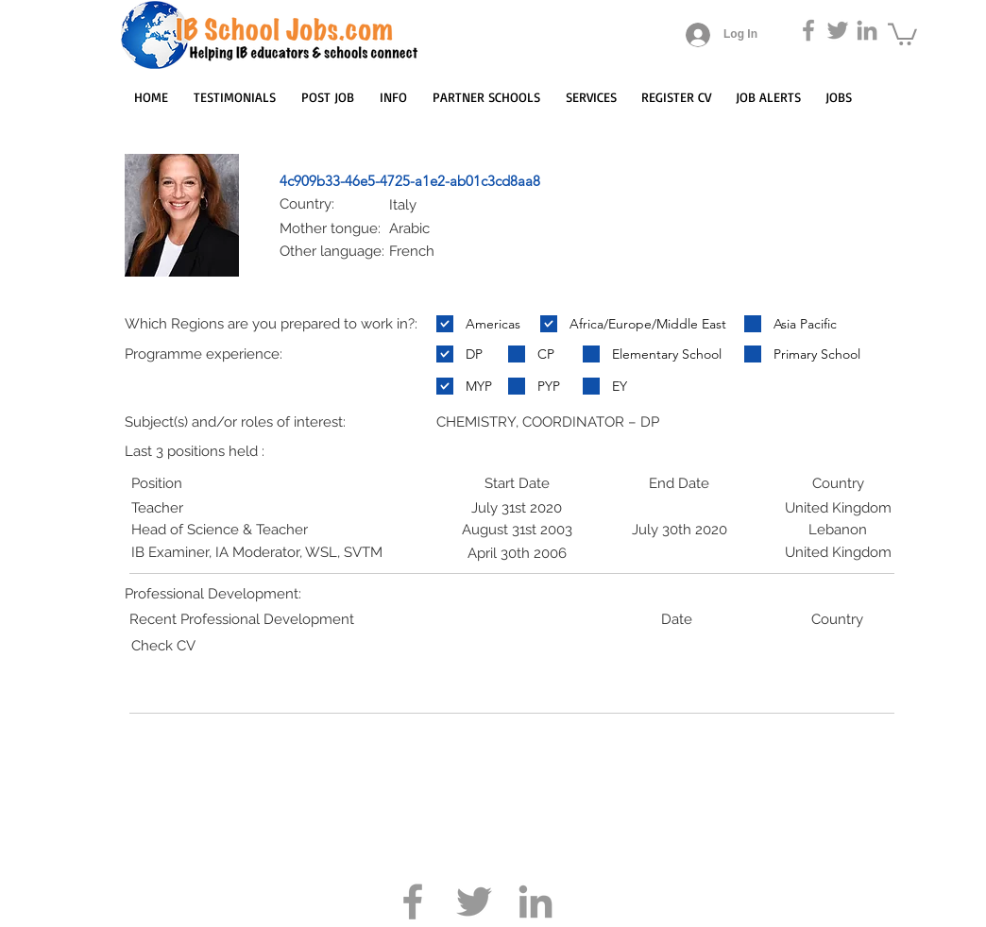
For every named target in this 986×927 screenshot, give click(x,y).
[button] (902, 33)
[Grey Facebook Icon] (808, 30)
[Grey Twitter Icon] (838, 30)
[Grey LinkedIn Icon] (867, 30)
